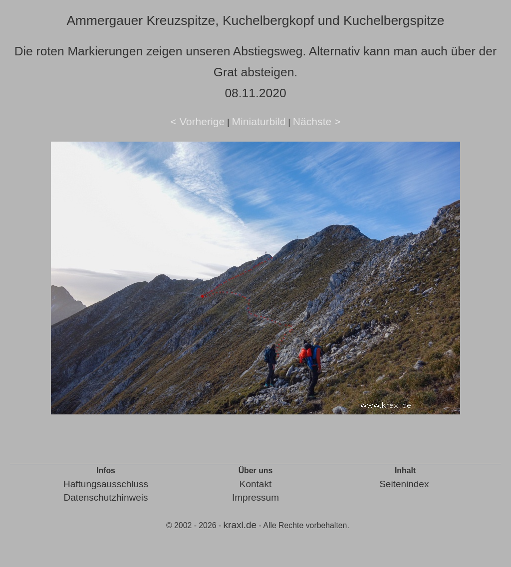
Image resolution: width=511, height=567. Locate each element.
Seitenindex (404, 484)
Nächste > (317, 121)
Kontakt (255, 484)
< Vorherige (198, 121)
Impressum (255, 497)
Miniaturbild (258, 121)
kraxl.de (240, 525)
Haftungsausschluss (105, 484)
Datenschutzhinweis (106, 497)
